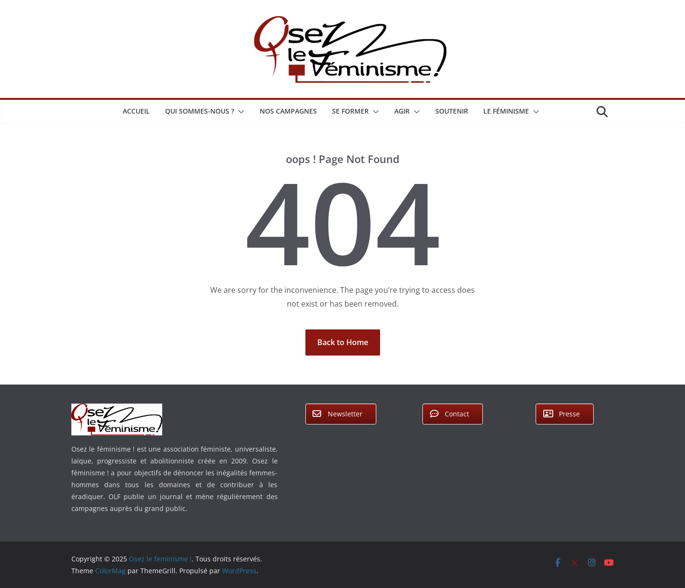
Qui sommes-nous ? (199, 111)
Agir (402, 111)
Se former (350, 111)
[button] (239, 112)
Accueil (136, 111)
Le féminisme (506, 111)
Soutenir (451, 111)
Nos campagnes (288, 111)
